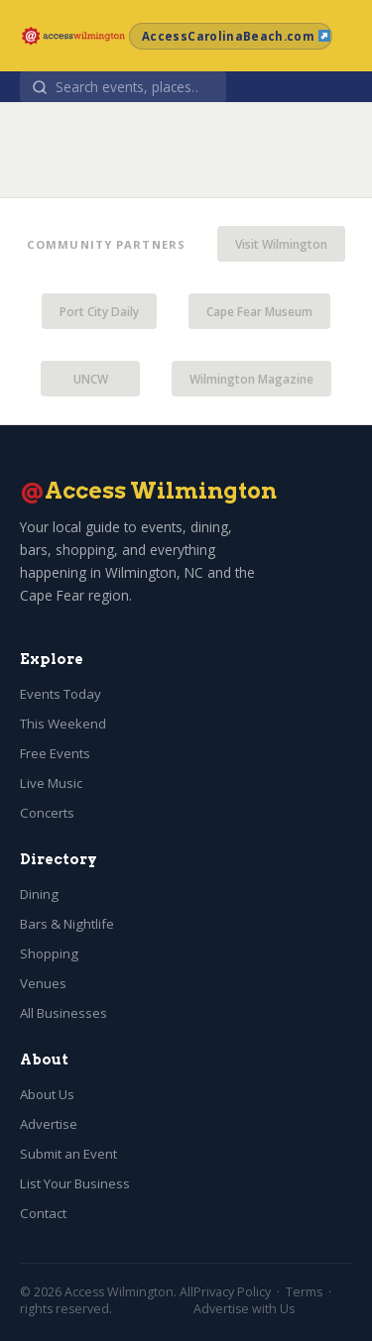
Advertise (48, 1124)
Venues (43, 983)
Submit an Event (68, 1154)
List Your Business (75, 1183)
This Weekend (63, 723)
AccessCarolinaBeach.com (236, 36)
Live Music (51, 783)
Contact (43, 1213)
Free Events (55, 753)
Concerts (47, 813)
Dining (39, 894)
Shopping (49, 953)
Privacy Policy (232, 1292)
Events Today (60, 694)
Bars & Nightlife (67, 924)
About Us (47, 1094)
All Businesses (63, 1013)
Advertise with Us (244, 1308)
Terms (304, 1292)
